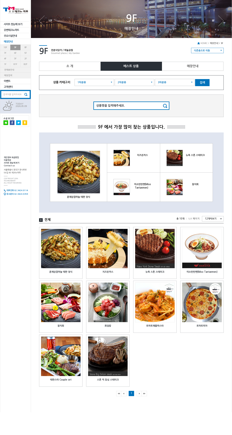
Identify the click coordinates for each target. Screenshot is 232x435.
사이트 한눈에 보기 (13, 24)
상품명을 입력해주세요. (110, 105)
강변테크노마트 (11, 30)
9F (15, 47)
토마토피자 (202, 326)
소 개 (69, 66)
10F (5, 47)
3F (15, 59)
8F (25, 47)
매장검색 (8, 75)
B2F (25, 64)
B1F (15, 64)
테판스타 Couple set (60, 380)
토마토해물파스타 (155, 326)
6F (15, 53)
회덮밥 (108, 326)
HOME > (203, 43)
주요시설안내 (10, 36)
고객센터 (8, 87)
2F (25, 59)
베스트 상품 (131, 66)
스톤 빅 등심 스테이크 (108, 380)
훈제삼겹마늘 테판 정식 (78, 197)
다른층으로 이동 (202, 50)
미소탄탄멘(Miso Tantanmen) (202, 272)
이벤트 (7, 81)
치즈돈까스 (142, 155)
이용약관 (7, 160)
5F (25, 53)
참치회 (195, 184)
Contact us (9, 166)
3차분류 (162, 82)
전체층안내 (9, 70)
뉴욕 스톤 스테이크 (195, 155)
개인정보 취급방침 (11, 158)
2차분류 (122, 82)
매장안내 (8, 41)
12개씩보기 (210, 219)
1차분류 (81, 82)
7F (5, 53)
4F (5, 59)
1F (5, 64)
